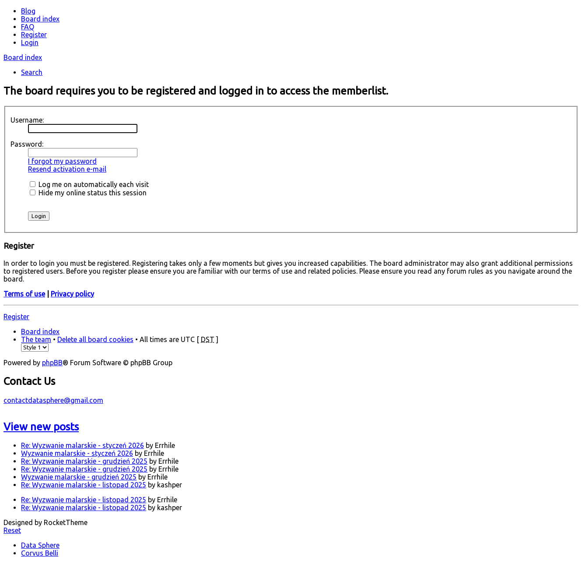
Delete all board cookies (95, 339)
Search (31, 72)
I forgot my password (62, 161)
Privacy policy (72, 294)
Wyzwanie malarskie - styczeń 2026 (77, 453)
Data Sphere (40, 545)
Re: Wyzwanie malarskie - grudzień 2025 (84, 461)
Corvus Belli (39, 553)
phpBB (52, 363)
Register (16, 317)
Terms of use (24, 294)
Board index (23, 57)
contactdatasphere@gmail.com (53, 400)
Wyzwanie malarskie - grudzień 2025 (79, 477)
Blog (28, 11)
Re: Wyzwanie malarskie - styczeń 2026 (82, 445)
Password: (27, 144)
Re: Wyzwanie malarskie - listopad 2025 (83, 485)
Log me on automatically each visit (89, 184)
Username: (27, 120)
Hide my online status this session (88, 193)
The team (36, 339)
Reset (12, 530)
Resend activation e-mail (67, 169)
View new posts (41, 427)
